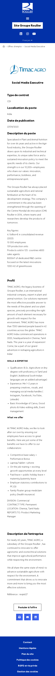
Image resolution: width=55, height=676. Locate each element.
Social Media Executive (34, 46)
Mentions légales (27, 648)
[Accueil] (4, 46)
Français (27, 40)
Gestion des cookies (27, 671)
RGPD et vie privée (27, 665)
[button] (27, 18)
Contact (27, 642)
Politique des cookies (28, 659)
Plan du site (27, 654)
